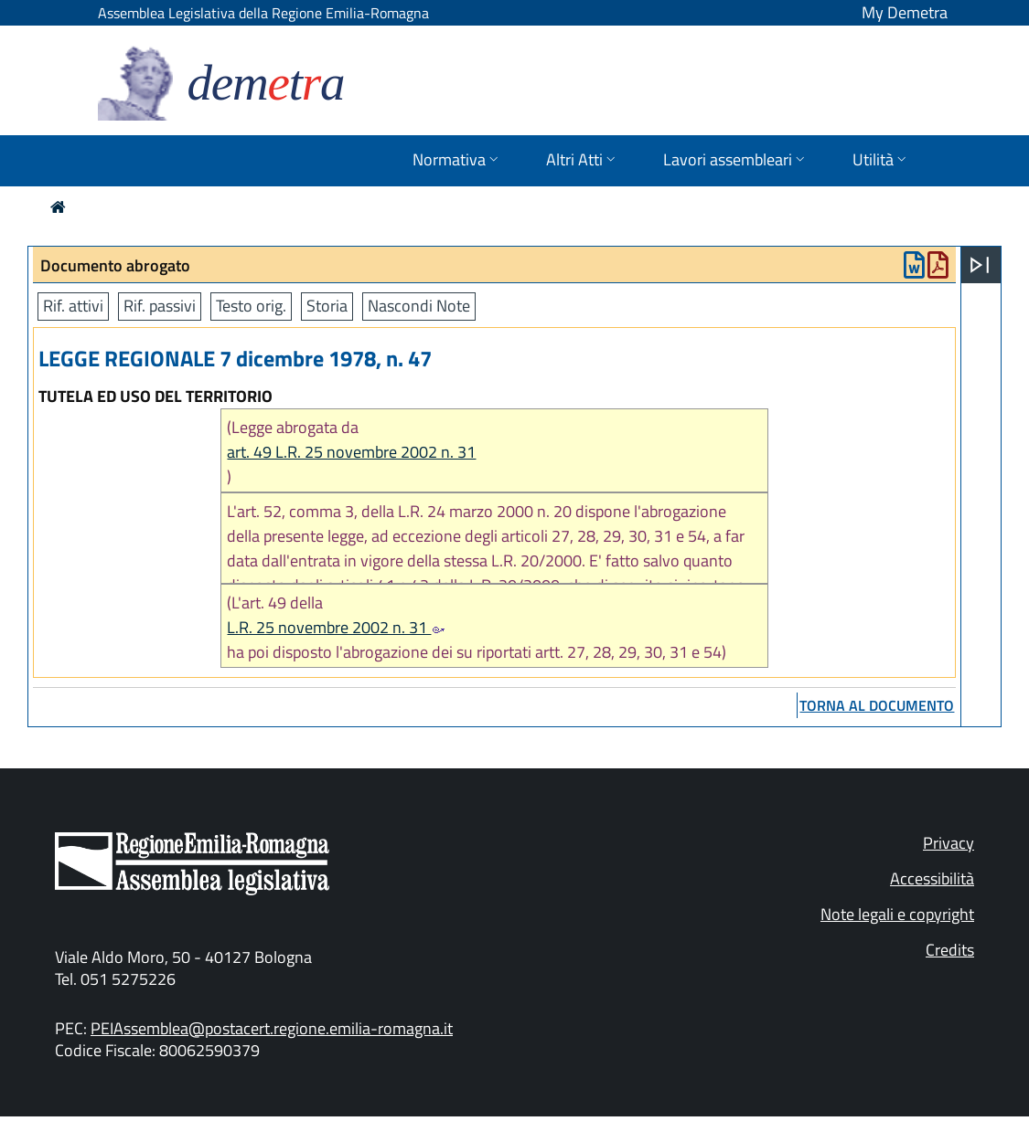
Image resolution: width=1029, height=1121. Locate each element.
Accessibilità (932, 878)
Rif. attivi (73, 305)
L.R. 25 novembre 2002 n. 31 (336, 627)
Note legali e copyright (897, 914)
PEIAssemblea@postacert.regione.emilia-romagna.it (272, 1028)
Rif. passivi (159, 305)
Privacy (948, 842)
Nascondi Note (419, 305)
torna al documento (876, 705)
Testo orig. (251, 305)
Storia (327, 305)
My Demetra (905, 12)
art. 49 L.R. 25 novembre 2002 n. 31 (351, 451)
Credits (950, 949)
